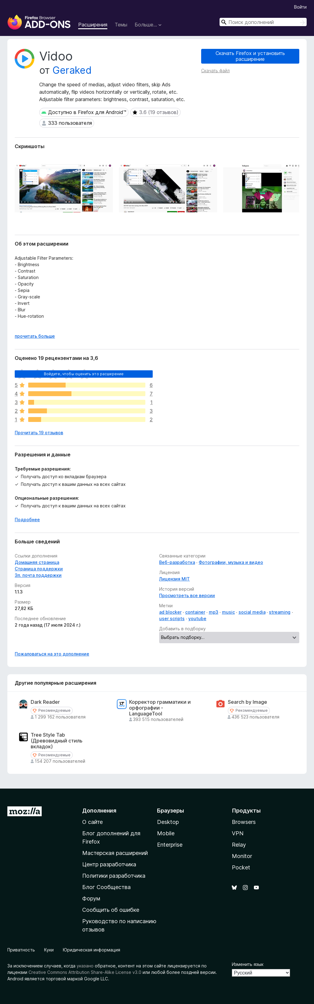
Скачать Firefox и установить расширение (250, 56)
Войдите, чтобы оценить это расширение (84, 374)
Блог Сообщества (106, 887)
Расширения (92, 25)
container (195, 612)
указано (85, 965)
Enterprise (169, 844)
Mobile (165, 833)
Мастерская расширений (115, 853)
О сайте (92, 822)
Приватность (21, 949)
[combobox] (263, 22)
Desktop (168, 822)
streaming (279, 612)
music (228, 612)
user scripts (172, 618)
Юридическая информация (91, 949)
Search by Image (247, 702)
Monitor (242, 856)
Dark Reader (45, 702)
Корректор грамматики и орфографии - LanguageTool (160, 708)
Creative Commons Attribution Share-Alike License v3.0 (85, 972)
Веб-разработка (177, 562)
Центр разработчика (109, 864)
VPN (237, 833)
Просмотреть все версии (187, 595)
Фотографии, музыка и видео (231, 562)
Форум (91, 898)
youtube (197, 618)
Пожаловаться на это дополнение (52, 653)
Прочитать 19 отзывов (39, 432)
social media (252, 612)
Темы (121, 25)
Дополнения (99, 810)
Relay (239, 844)
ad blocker (170, 612)
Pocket (241, 867)
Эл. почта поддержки (38, 575)
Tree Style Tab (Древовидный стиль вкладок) (56, 741)
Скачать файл (215, 70)
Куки (49, 949)
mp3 (213, 612)
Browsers (244, 822)
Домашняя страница (37, 562)
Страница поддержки (39, 568)
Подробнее (27, 519)
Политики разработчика (113, 875)
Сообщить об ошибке (110, 910)
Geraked (72, 70)
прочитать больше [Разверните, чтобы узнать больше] (35, 336)
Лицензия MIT (174, 578)
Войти (300, 7)
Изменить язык (247, 964)
